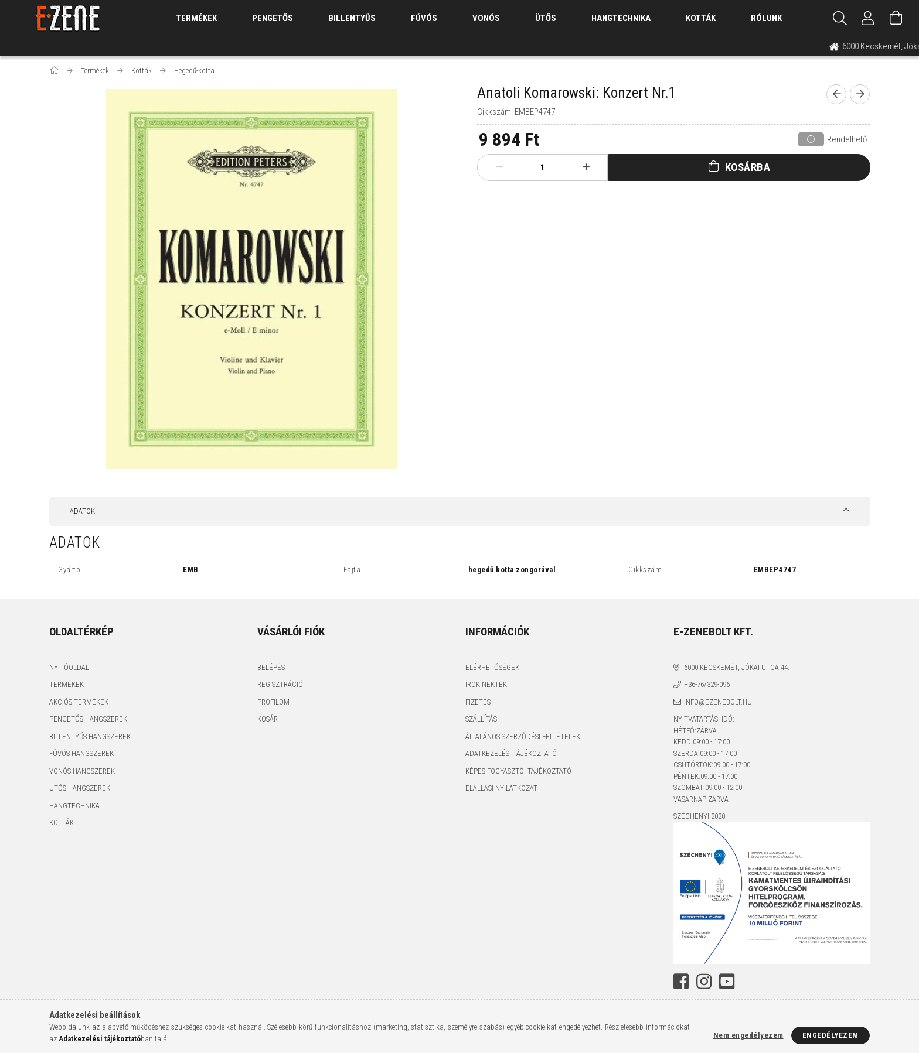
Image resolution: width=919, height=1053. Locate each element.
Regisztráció (280, 684)
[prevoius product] (836, 94)
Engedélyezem (830, 1035)
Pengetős (272, 18)
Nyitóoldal (69, 667)
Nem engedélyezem (748, 1035)
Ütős (545, 18)
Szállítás (481, 718)
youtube (726, 981)
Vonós (486, 18)
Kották (701, 18)
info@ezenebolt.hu (718, 702)
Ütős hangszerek (79, 788)
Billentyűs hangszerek (90, 736)
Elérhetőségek (492, 667)
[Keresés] (840, 18)
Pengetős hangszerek (88, 718)
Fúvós (424, 18)
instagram (704, 981)
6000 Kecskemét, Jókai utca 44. (736, 667)
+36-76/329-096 (707, 684)
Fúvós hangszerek (81, 753)
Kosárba (748, 167)
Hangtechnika (621, 18)
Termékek (66, 684)
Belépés (271, 667)
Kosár (267, 718)
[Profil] (868, 18)
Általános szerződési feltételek (522, 736)
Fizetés (478, 702)
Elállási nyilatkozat (501, 788)
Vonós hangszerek (82, 771)
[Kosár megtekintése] (896, 18)
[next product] (860, 94)
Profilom (273, 702)
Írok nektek (486, 684)
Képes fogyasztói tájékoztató (518, 771)
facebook (681, 981)
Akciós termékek (78, 702)
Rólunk (766, 18)
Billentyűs (352, 18)
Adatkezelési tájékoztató (511, 753)
